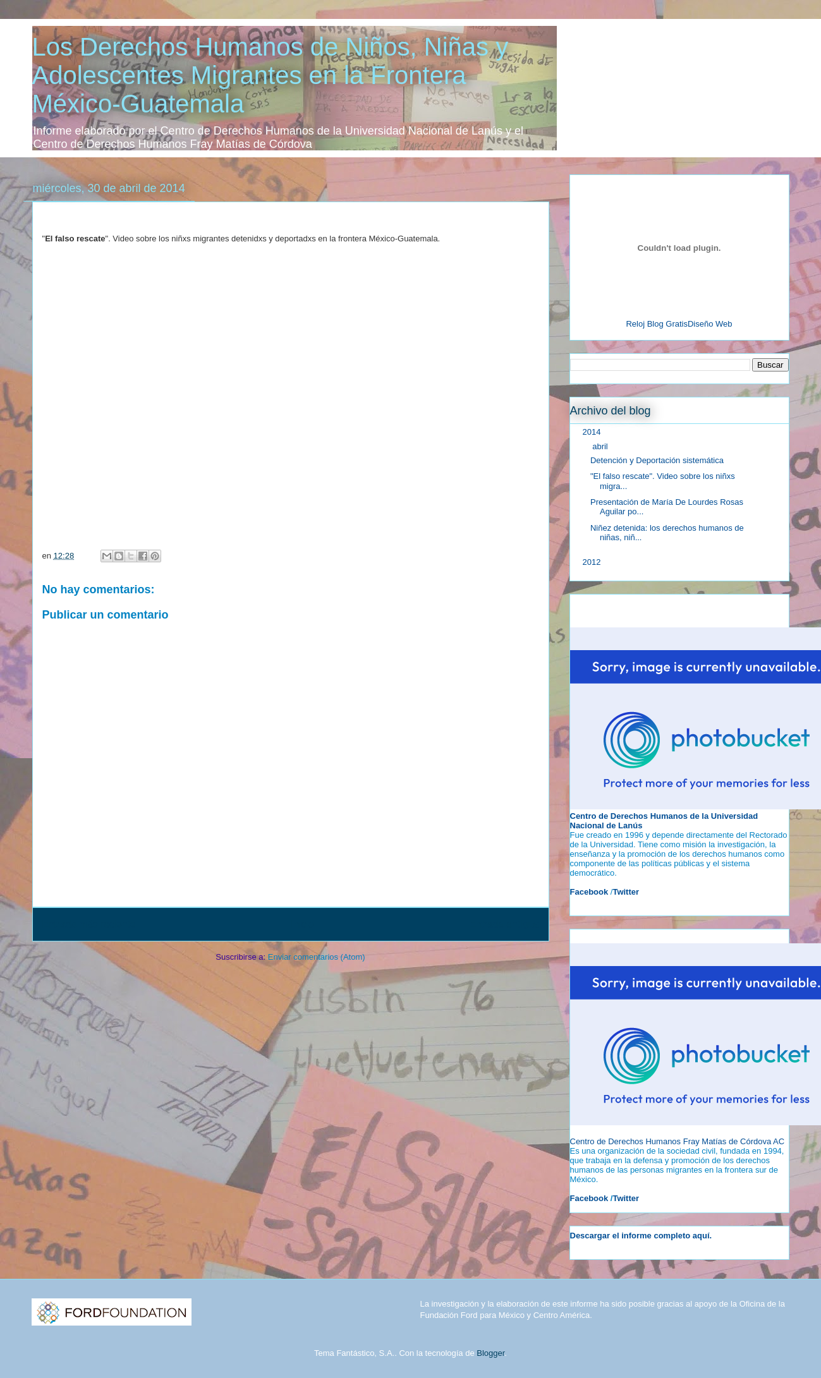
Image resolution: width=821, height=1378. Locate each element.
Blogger (490, 1353)
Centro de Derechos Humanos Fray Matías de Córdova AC (677, 1141)
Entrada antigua (503, 924)
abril (601, 446)
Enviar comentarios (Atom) (316, 957)
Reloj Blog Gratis (657, 324)
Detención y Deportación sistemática (657, 460)
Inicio (302, 924)
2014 (593, 432)
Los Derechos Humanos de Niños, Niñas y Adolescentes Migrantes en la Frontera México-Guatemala (270, 75)
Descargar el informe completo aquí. (641, 1235)
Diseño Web (710, 324)
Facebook (589, 1198)
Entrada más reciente (89, 924)
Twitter (625, 1198)
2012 (593, 562)
